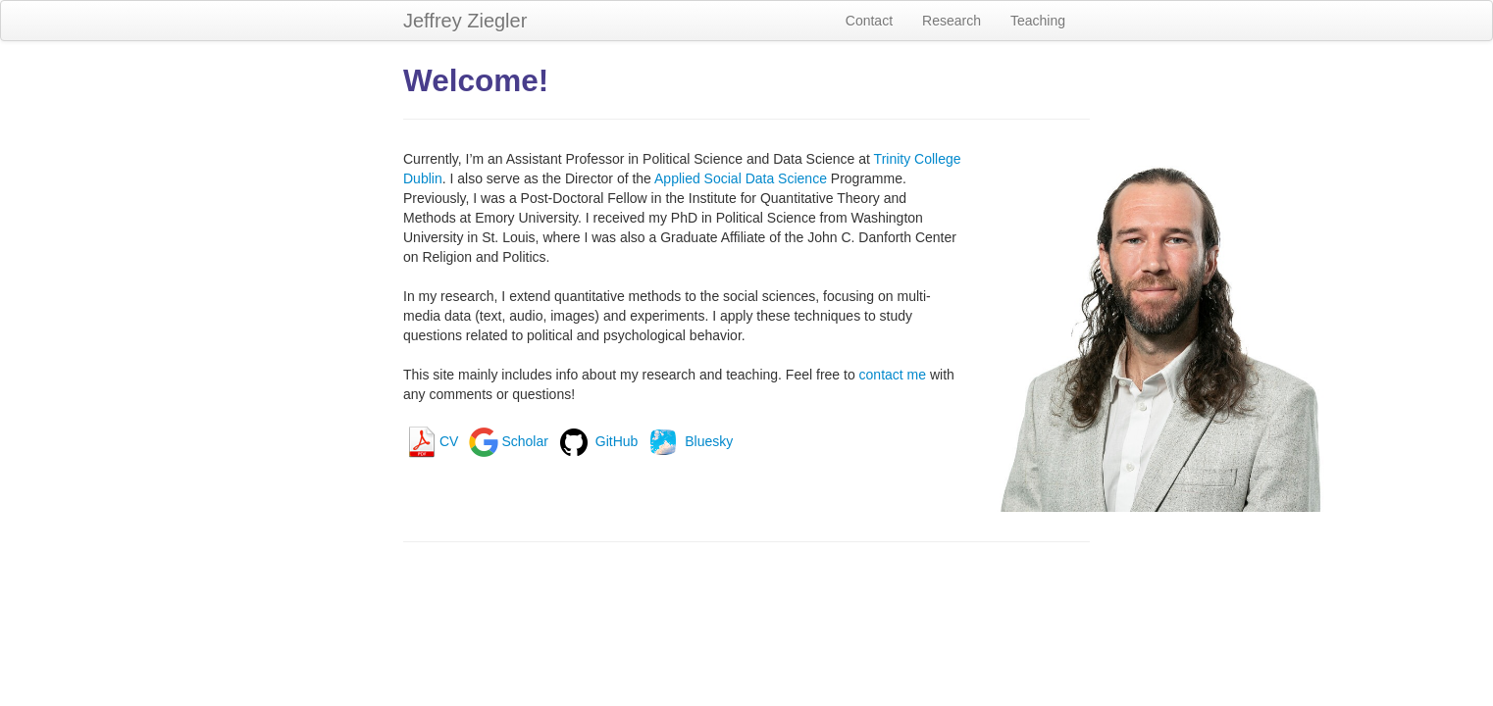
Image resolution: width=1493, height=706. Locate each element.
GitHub (597, 441)
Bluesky (689, 441)
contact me (892, 374)
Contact (869, 20)
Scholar (506, 441)
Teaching (1037, 20)
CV (431, 441)
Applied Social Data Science (740, 178)
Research (951, 20)
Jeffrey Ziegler (465, 20)
